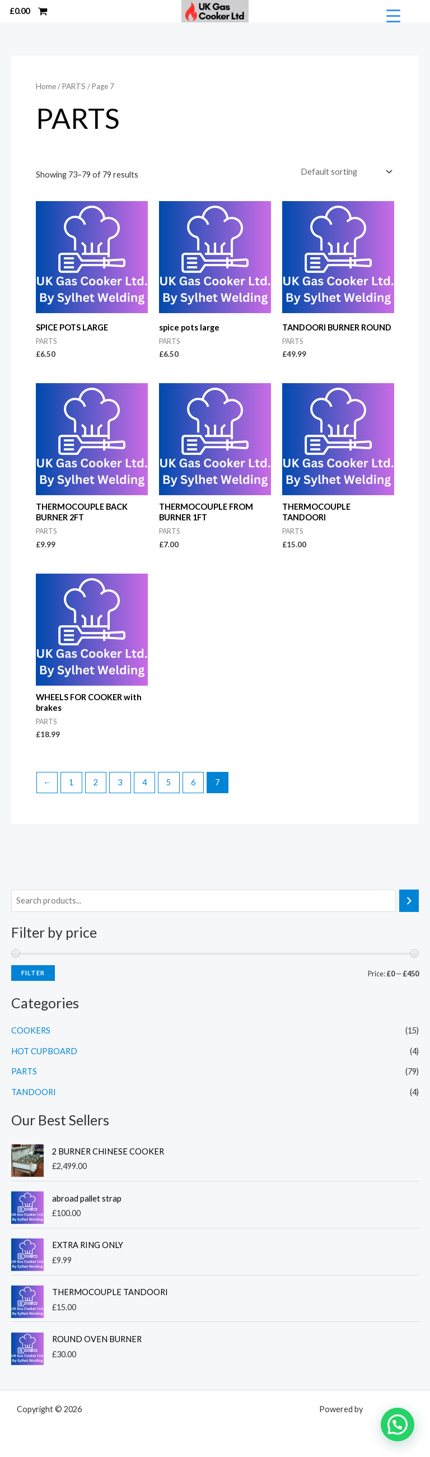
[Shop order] (346, 171)
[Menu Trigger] (393, 15)
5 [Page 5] (168, 781)
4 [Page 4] (144, 781)
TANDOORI (33, 1091)
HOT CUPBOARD (44, 1050)
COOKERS (30, 1030)
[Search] (409, 900)
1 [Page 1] (71, 781)
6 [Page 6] (193, 781)
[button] (397, 1424)
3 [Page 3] (120, 781)
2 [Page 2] (96, 781)
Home (46, 86)
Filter (33, 972)
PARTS (24, 1071)
